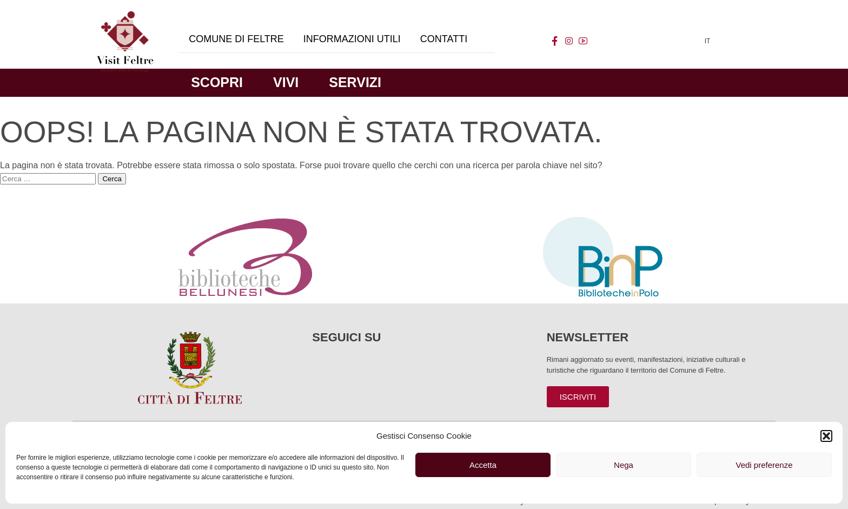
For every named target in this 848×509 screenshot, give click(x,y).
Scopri (217, 82)
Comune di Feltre (236, 39)
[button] (826, 436)
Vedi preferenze (764, 465)
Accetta (482, 465)
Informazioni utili (352, 39)
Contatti (443, 39)
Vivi (286, 82)
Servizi (355, 82)
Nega (623, 465)
